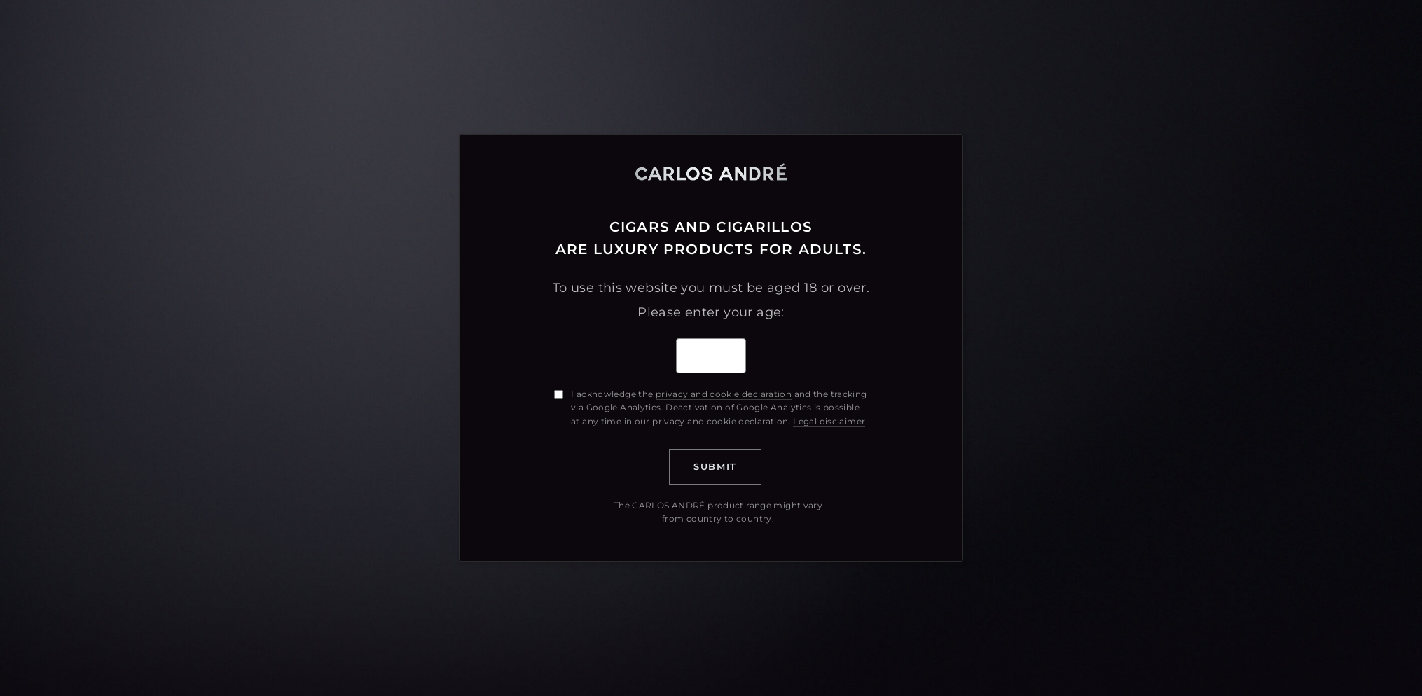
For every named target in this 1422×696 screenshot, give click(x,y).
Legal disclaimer (829, 421)
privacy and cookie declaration (724, 394)
